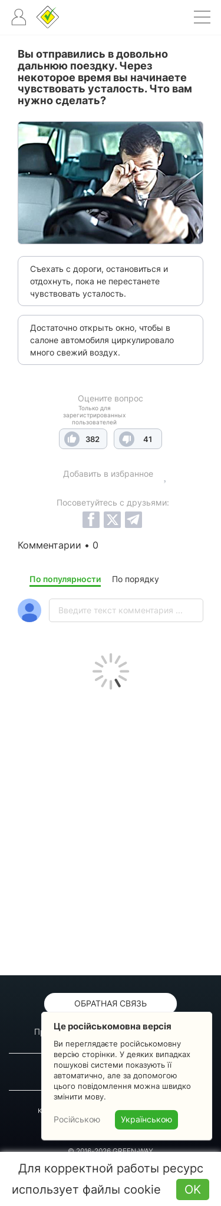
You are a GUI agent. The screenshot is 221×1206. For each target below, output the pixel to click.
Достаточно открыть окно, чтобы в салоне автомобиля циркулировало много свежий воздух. (102, 340)
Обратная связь (110, 1003)
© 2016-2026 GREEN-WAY (110, 1151)
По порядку (135, 579)
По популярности (65, 579)
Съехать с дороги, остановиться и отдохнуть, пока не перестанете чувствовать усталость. (99, 281)
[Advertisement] (110, 829)
